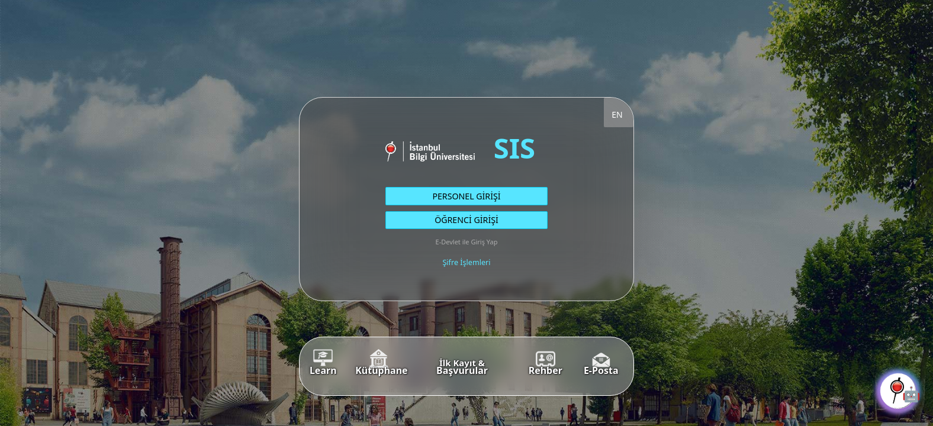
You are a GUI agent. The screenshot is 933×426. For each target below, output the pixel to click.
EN (617, 114)
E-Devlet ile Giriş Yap (467, 241)
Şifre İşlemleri (466, 262)
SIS (514, 147)
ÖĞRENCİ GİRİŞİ (466, 219)
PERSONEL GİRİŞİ (466, 196)
